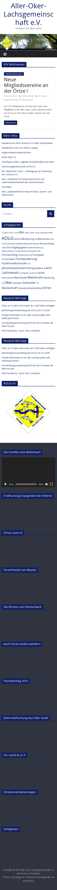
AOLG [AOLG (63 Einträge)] (8, 238)
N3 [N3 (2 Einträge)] (3, 283)
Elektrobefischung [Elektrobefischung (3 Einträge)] (35, 247)
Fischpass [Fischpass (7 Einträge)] (38, 254)
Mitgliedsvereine (11, 99)
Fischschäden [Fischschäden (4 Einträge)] (8, 259)
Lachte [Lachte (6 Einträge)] (41, 272)
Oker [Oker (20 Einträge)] (8, 282)
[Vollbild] (51, 484)
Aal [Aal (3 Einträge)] (16, 232)
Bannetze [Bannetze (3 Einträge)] (11, 243)
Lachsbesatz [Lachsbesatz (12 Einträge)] (10, 272)
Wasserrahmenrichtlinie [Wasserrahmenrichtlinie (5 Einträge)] (30, 288)
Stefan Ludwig (28, 96)
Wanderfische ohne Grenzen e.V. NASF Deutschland (27, 143)
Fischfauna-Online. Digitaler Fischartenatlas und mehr (28, 161)
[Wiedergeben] (5, 484)
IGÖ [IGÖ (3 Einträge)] (29, 263)
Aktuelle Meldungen (13, 74)
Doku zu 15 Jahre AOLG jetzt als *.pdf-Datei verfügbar (28, 305)
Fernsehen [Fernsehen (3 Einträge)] (32, 251)
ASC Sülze (42, 96)
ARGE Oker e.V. (9, 157)
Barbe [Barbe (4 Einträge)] (19, 243)
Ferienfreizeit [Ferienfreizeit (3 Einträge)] (21, 251)
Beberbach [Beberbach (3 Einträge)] (28, 243)
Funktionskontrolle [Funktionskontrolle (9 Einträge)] (14, 263)
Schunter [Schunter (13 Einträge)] (29, 283)
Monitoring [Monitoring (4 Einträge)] (49, 277)
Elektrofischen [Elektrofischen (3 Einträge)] (8, 251)
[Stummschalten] (46, 484)
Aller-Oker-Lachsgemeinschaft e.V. (29, 14)
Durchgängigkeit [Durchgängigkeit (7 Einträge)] (17, 247)
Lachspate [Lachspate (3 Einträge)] (24, 273)
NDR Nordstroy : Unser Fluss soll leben (21, 330)
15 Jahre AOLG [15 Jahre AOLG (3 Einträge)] (8, 232)
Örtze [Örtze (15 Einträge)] (47, 288)
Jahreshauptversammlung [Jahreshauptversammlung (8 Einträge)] (18, 268)
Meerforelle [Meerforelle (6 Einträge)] (20, 277)
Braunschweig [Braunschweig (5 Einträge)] (47, 243)
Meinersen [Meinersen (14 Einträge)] (35, 277)
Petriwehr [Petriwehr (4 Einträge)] (17, 283)
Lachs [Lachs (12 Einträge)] (48, 268)
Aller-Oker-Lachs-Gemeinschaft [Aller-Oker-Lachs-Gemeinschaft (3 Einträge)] (38, 232)
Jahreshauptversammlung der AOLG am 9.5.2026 (26, 310)
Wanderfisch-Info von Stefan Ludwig (19, 147)
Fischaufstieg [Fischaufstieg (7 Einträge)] (9, 254)
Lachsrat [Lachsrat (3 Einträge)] (32, 273)
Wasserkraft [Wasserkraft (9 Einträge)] (10, 288)
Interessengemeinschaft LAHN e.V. (19, 166)
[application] (28, 472)
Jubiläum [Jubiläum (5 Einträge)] (39, 268)
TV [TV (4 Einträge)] (37, 283)
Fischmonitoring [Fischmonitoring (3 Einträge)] (25, 255)
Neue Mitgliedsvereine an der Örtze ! (26, 85)
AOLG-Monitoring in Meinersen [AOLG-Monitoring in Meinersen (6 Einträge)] (32, 239)
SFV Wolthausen (26, 99)
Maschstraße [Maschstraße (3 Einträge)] (7, 278)
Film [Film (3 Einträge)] (39, 251)
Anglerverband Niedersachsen (16, 152)
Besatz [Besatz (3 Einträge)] (36, 243)
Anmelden (7, 186)
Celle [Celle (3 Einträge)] (4, 247)
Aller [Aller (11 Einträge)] (21, 232)
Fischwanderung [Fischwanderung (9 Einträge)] (26, 259)
